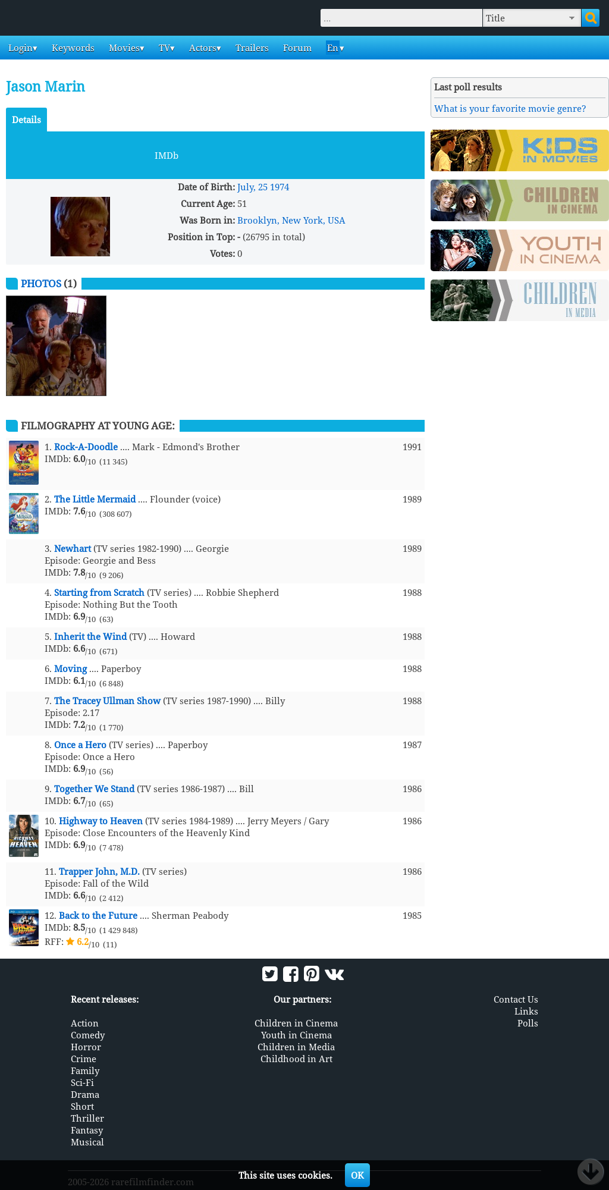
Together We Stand (94, 789)
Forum (296, 48)
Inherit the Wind (90, 636)
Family (85, 1070)
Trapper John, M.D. (99, 871)
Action (85, 1023)
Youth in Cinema (296, 1035)
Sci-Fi (82, 1082)
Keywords (72, 48)
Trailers (251, 48)
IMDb (166, 155)
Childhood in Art (296, 1059)
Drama (85, 1094)
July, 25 (252, 187)
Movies (123, 48)
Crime (83, 1059)
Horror (86, 1047)
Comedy (88, 1035)
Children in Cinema (296, 1023)
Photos (41, 283)
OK (357, 1175)
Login (19, 48)
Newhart (72, 548)
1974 (279, 187)
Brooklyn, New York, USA (291, 220)
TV (163, 48)
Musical (87, 1142)
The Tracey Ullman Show (107, 701)
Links (526, 1011)
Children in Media (296, 1047)
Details (26, 119)
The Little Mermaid (95, 499)
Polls (527, 1023)
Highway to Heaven (101, 821)
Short (82, 1106)
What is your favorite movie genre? (510, 108)
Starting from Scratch (99, 592)
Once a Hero (80, 745)
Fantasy (87, 1130)
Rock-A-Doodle (86, 447)
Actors (201, 48)
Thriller (87, 1118)
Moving (70, 668)
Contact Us (516, 999)
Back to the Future (98, 915)
